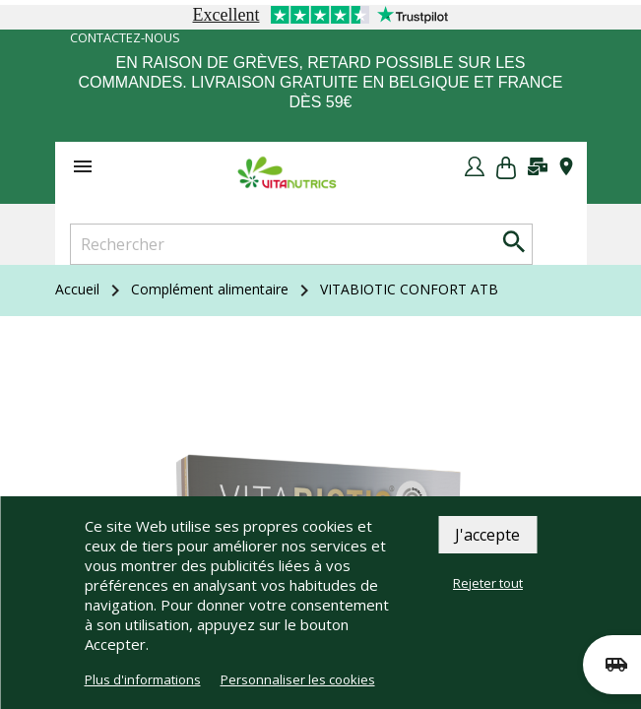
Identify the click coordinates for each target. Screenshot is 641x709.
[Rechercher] (301, 244)
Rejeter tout (488, 583)
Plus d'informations (143, 679)
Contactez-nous (125, 38)
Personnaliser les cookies (298, 679)
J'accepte (487, 535)
